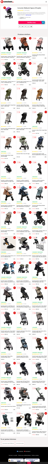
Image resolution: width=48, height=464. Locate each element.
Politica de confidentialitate (24, 455)
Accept (29, 463)
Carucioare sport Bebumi (8, 443)
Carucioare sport (20, 443)
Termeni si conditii (13, 455)
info (14, 59)
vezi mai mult (28, 15)
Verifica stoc (36, 22)
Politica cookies (35, 455)
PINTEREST (27, 451)
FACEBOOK (20, 451)
